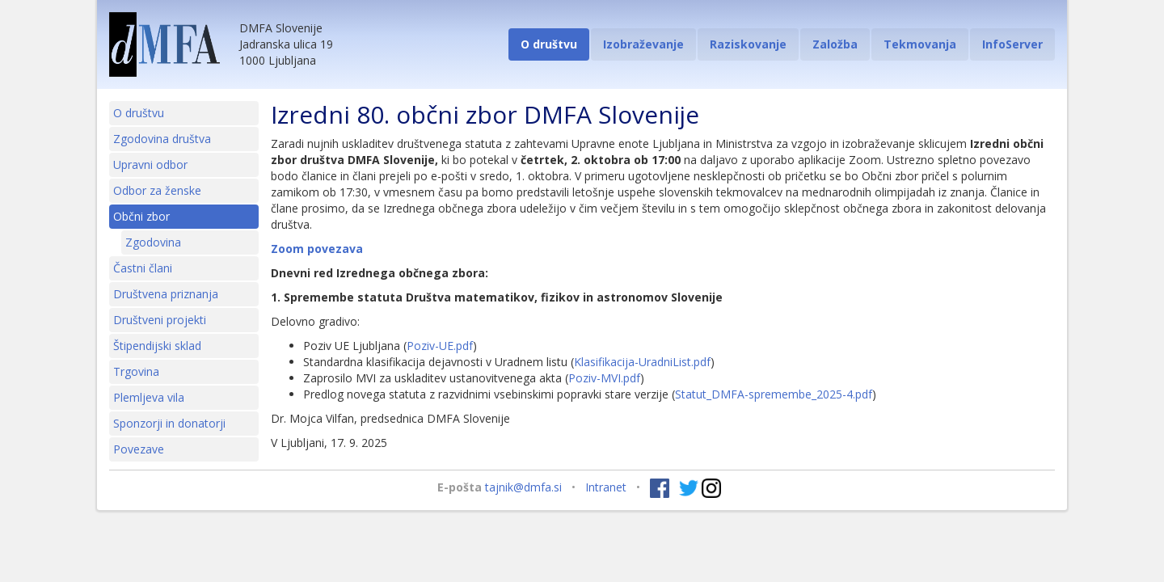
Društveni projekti (159, 319)
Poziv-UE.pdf (440, 345)
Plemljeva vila (148, 397)
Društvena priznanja (165, 294)
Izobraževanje (643, 44)
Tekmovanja (920, 44)
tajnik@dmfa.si (523, 487)
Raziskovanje (748, 44)
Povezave (138, 449)
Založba (835, 44)
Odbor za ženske (157, 190)
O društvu (549, 44)
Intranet (605, 487)
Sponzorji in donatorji (169, 423)
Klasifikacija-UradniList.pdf (642, 361)
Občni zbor (141, 216)
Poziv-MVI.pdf (604, 378)
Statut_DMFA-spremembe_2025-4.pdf (773, 394)
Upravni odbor (150, 164)
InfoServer (1012, 44)
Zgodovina (153, 242)
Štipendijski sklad (157, 345)
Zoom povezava (317, 248)
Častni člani (142, 268)
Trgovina (136, 371)
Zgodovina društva (162, 138)
